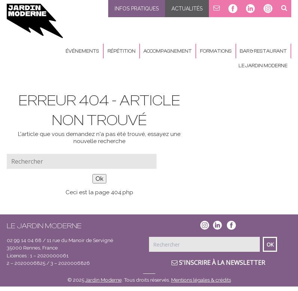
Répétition (121, 51)
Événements (82, 51)
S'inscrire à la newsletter (218, 263)
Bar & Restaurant (263, 51)
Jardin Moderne (103, 280)
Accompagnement (167, 51)
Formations (216, 51)
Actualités (187, 9)
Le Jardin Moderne (263, 65)
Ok (99, 178)
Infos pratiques (137, 9)
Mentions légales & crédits (201, 280)
